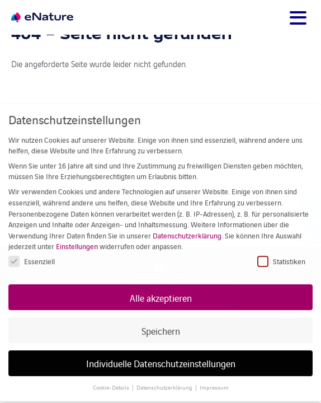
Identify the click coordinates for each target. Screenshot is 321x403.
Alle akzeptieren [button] (161, 288)
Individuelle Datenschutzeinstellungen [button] (160, 354)
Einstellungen (77, 237)
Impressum (214, 379)
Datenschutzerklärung (187, 227)
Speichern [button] (160, 321)
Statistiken (281, 252)
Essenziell (31, 252)
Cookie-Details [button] (111, 379)
